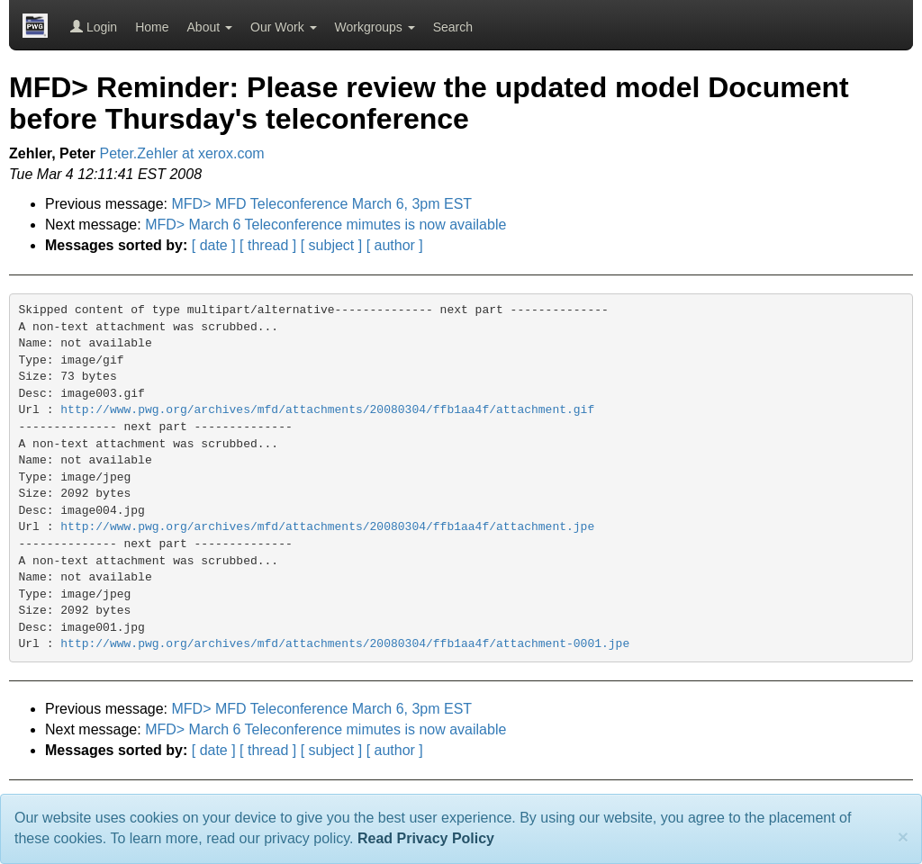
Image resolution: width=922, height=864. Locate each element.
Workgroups (375, 27)
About (209, 27)
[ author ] (394, 245)
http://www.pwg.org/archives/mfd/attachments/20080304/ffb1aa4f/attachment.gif (327, 410)
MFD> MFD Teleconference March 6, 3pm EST (322, 204)
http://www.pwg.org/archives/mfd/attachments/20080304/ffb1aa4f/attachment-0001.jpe (344, 644)
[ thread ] (268, 245)
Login (93, 27)
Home (151, 27)
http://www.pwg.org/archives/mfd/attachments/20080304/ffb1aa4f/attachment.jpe (327, 527)
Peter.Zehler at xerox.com (182, 153)
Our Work (283, 27)
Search (453, 27)
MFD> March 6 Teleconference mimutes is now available (325, 224)
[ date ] (214, 245)
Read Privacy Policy (425, 838)
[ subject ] (331, 245)
